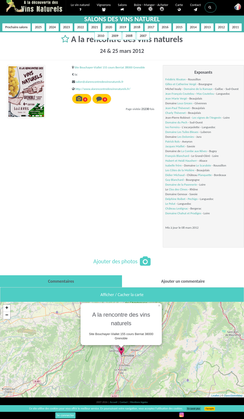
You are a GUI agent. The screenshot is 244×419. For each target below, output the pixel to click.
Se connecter (65, 415)
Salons (122, 7)
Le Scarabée (203, 165)
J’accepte (209, 408)
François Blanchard (177, 156)
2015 (179, 27)
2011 (235, 27)
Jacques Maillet (175, 146)
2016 (165, 27)
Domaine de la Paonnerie (181, 184)
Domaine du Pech (176, 122)
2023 (66, 27)
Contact (195, 7)
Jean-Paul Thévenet (177, 108)
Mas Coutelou (205, 93)
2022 (80, 27)
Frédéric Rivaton (175, 79)
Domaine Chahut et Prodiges (183, 213)
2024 (52, 27)
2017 (150, 27)
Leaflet (215, 395)
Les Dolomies (185, 136)
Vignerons (104, 7)
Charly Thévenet (175, 113)
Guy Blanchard (174, 180)
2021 (94, 27)
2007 (143, 36)
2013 (207, 27)
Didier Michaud (175, 175)
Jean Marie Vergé (176, 98)
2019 (122, 27)
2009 (115, 36)
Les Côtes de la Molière (179, 170)
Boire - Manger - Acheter (151, 7)
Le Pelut (170, 203)
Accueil (114, 402)
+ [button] (6, 308)
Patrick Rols (172, 141)
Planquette (205, 175)
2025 (38, 27)
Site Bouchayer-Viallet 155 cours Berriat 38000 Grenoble (109, 67)
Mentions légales (139, 402)
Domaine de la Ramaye (198, 89)
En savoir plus (193, 408)
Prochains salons (16, 27)
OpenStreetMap (233, 395)
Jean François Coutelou (179, 93)
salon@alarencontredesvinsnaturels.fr (99, 81)
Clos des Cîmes (178, 189)
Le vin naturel (80, 7)
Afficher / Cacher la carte (122, 294)
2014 (193, 27)
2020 (108, 27)
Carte (179, 7)
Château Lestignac (176, 208)
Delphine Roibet (175, 199)
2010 (100, 36)
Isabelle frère (173, 165)
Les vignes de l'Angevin (206, 117)
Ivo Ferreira (172, 127)
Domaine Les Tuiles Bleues (181, 132)
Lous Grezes (184, 103)
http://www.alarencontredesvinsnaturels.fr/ (103, 89)
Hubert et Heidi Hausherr (181, 160)
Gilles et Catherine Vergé (180, 84)
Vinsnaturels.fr (36, 6)
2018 (136, 27)
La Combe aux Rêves (194, 151)
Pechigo (193, 199)
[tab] (61, 281)
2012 (221, 27)
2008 (129, 36)
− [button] (6, 315)
